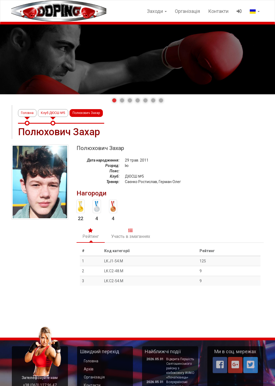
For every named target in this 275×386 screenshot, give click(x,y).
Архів (88, 369)
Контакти (218, 11)
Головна (27, 113)
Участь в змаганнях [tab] (130, 233)
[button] (114, 100)
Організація (187, 11)
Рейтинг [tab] (90, 233)
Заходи (157, 11)
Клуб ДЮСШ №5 (53, 113)
